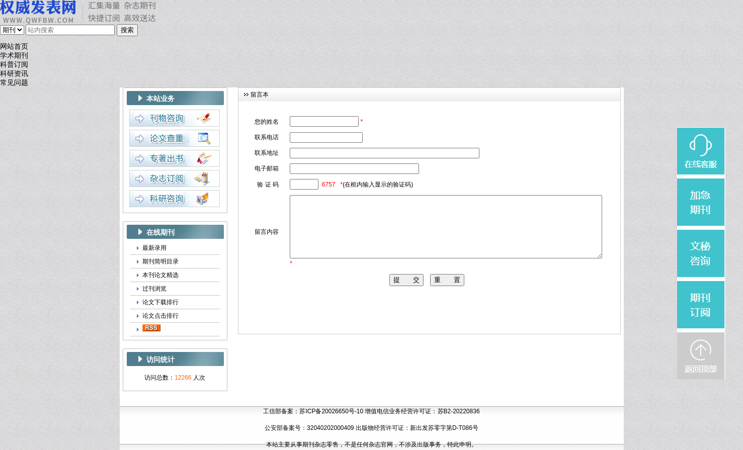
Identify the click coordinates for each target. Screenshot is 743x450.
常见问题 (14, 82)
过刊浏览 (154, 288)
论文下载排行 (160, 302)
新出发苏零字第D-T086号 (444, 427)
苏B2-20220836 (459, 411)
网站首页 (14, 46)
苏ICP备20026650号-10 (331, 411)
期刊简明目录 (160, 261)
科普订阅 (14, 64)
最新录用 (154, 247)
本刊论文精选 (160, 275)
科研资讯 (14, 73)
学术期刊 (14, 55)
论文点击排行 (160, 315)
